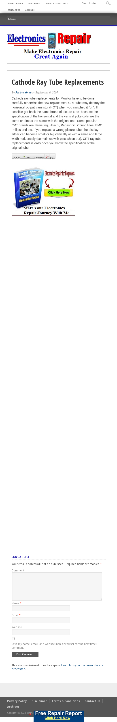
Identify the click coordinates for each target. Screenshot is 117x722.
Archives (29, 10)
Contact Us (14, 10)
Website (17, 632)
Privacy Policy (15, 3)
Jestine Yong (23, 92)
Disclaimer (34, 3)
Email (16, 621)
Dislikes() (43, 156)
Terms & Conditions (57, 3)
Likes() (22, 156)
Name (16, 609)
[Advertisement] (59, 380)
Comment (18, 570)
